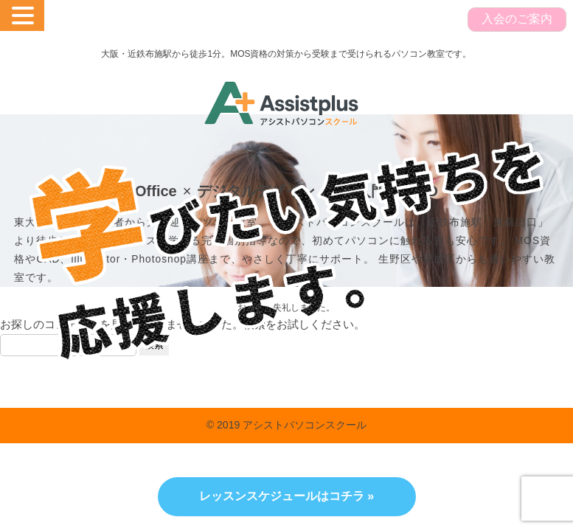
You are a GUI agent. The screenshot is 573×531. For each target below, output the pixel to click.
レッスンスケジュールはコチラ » (286, 496)
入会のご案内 (517, 19)
